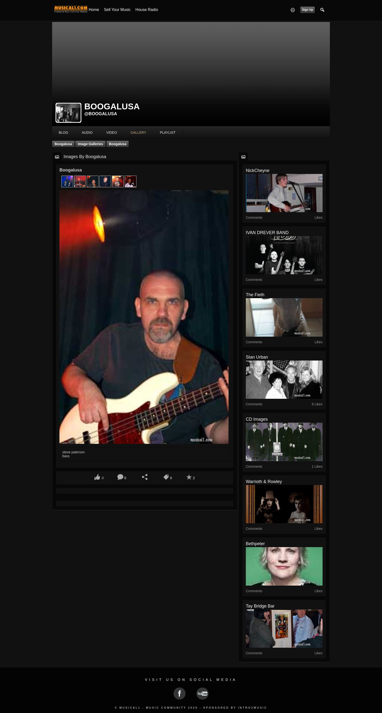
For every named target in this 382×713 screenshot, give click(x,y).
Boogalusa (63, 144)
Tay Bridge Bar (260, 606)
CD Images (257, 419)
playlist (167, 132)
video (111, 132)
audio (87, 132)
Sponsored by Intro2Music (235, 707)
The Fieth (255, 294)
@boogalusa (100, 113)
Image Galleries (90, 144)
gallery (138, 132)
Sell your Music (117, 10)
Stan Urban (257, 357)
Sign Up (307, 9)
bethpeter (255, 543)
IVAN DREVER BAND (267, 232)
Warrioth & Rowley (264, 481)
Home (94, 10)
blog (63, 132)
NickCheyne (257, 170)
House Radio (146, 10)
